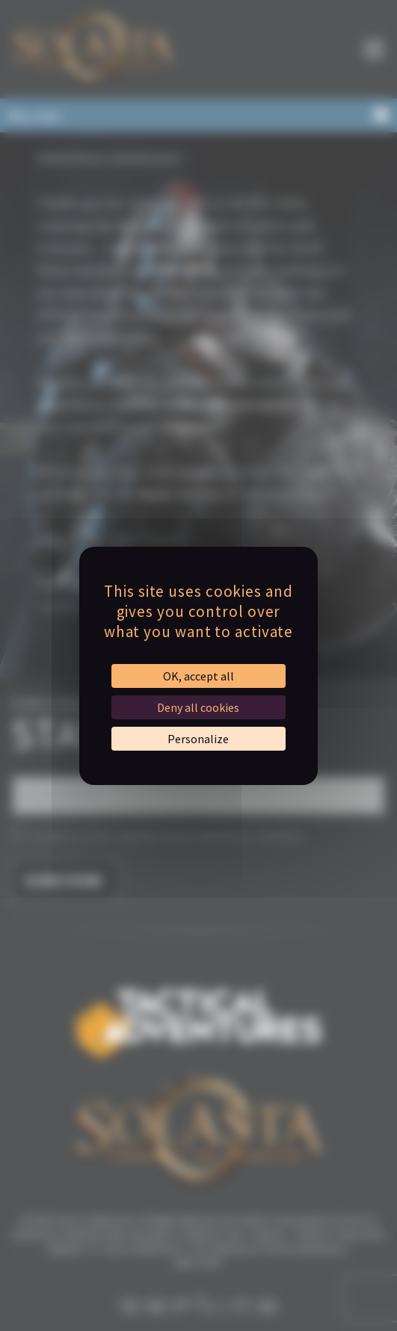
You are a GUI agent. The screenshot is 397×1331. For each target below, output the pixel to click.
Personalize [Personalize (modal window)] (198, 738)
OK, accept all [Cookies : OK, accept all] (198, 675)
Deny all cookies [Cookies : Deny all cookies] (198, 707)
